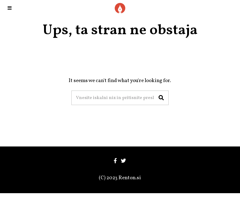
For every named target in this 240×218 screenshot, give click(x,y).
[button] (161, 98)
